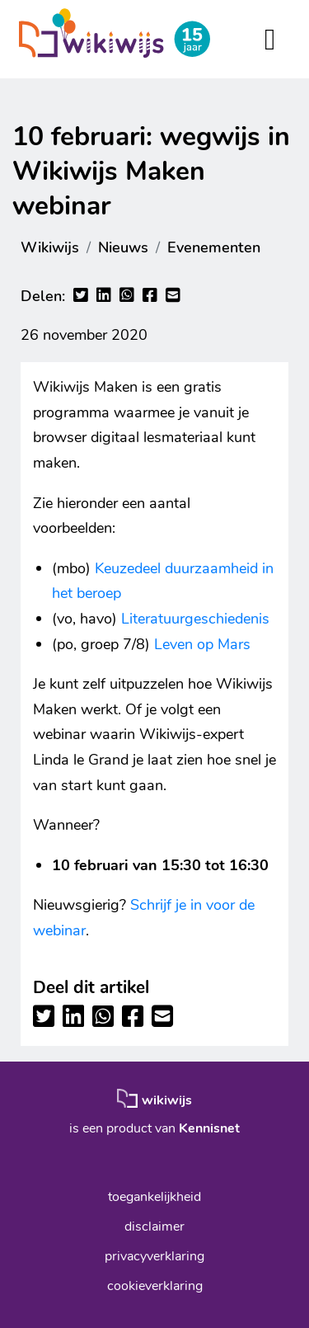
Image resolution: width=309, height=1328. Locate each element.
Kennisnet (209, 1128)
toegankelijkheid (154, 1197)
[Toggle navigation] (270, 39)
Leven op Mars (202, 644)
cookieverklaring (155, 1286)
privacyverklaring (154, 1256)
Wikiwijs (50, 247)
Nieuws (123, 247)
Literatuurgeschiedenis (195, 619)
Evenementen (213, 247)
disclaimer (154, 1226)
